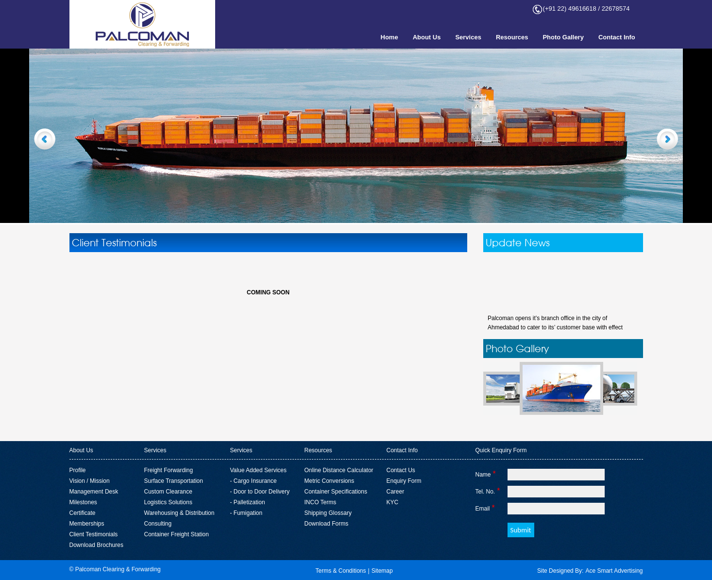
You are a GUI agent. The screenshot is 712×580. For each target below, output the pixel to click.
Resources (512, 37)
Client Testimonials (93, 534)
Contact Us (401, 470)
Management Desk (94, 491)
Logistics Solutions (168, 502)
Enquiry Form (404, 481)
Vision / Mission (89, 481)
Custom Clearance (168, 491)
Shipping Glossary (328, 513)
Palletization (249, 502)
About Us (427, 37)
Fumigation (248, 513)
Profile (77, 470)
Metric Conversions (330, 481)
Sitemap (382, 570)
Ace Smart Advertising (614, 570)
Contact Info (616, 37)
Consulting (158, 523)
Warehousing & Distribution (179, 513)
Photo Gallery (563, 37)
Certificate (82, 513)
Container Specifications (336, 491)
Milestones (83, 502)
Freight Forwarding (168, 470)
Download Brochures (96, 545)
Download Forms (327, 523)
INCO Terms (321, 502)
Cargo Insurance (255, 481)
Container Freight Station (176, 534)
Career (396, 491)
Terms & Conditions (340, 570)
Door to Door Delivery (261, 491)
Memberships (86, 523)
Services (468, 37)
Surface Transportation (173, 481)
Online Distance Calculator (339, 470)
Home (389, 37)
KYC (393, 502)
